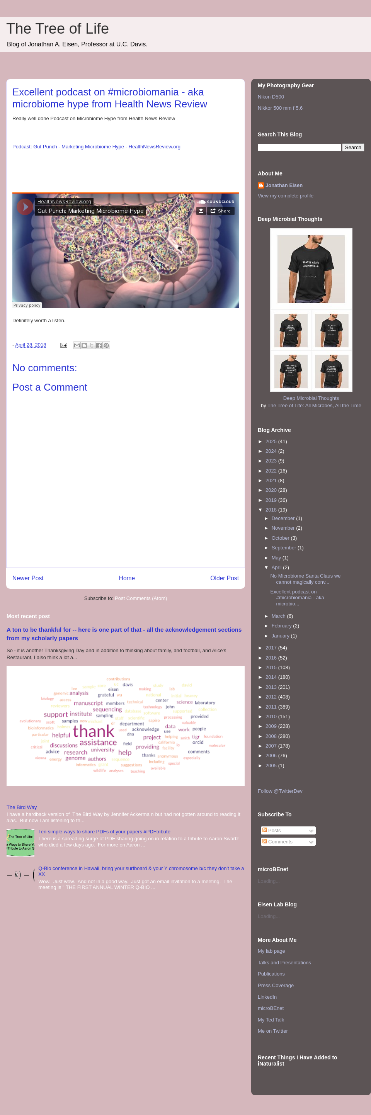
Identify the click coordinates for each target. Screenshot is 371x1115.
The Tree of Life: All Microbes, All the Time (314, 405)
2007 (271, 746)
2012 (271, 697)
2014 (271, 677)
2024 (271, 451)
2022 (271, 471)
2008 (271, 736)
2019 (271, 500)
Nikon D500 (271, 97)
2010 (271, 716)
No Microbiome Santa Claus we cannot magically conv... (305, 579)
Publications (271, 974)
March (279, 616)
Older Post (224, 578)
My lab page (271, 951)
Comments (277, 842)
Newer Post (28, 578)
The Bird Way (22, 807)
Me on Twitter (273, 1031)
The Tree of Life (57, 28)
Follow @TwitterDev (280, 791)
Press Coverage (276, 985)
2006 (271, 755)
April (277, 567)
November (284, 528)
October (281, 538)
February (282, 626)
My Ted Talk (271, 1020)
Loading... (269, 881)
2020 (271, 490)
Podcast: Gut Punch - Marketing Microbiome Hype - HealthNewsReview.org (96, 147)
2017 (271, 648)
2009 (271, 726)
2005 (271, 765)
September (285, 548)
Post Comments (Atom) (141, 598)
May (277, 558)
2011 (271, 707)
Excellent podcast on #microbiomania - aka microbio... (297, 598)
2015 (271, 667)
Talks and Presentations (284, 962)
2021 (271, 480)
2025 (271, 441)
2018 (271, 510)
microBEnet (271, 1008)
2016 (271, 658)
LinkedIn (267, 997)
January (281, 636)
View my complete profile (285, 196)
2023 (271, 461)
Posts (271, 830)
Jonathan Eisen (284, 185)
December (284, 518)
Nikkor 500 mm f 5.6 (280, 108)
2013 (271, 687)
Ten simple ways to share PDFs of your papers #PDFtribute (104, 832)
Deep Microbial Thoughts (311, 398)
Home (127, 578)
